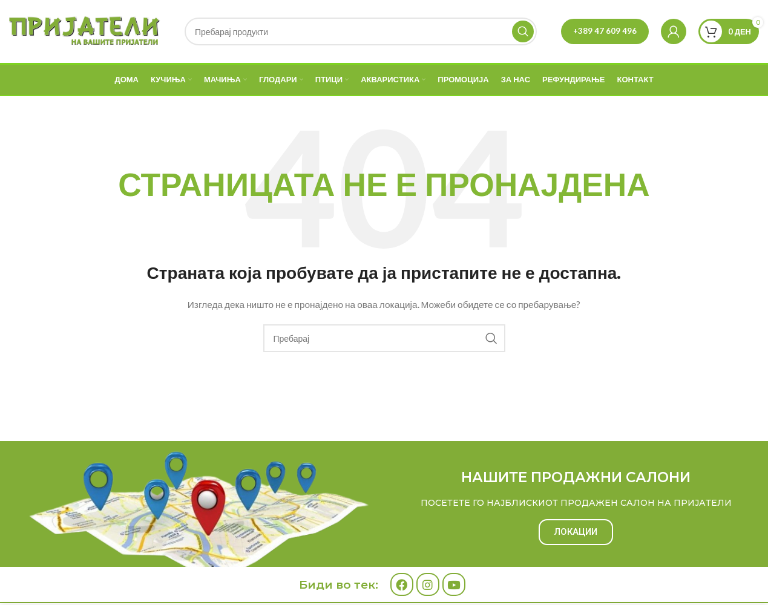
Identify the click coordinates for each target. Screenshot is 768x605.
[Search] (361, 31)
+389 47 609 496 (605, 31)
